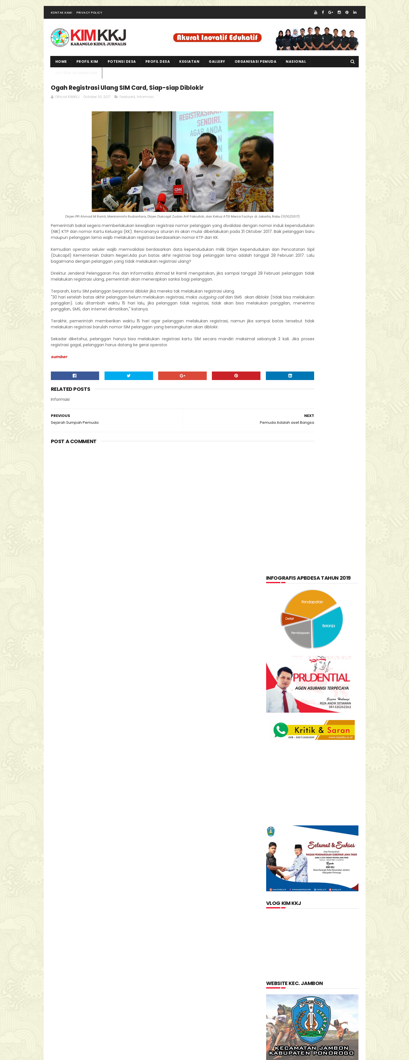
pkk (323, 678)
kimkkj (78, 1054)
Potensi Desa (122, 69)
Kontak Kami (61, 21)
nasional (308, 664)
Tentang (279, 706)
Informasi (145, 107)
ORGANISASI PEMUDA (256, 69)
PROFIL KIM (87, 69)
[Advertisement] (153, 541)
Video (304, 706)
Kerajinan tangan (288, 650)
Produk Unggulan (324, 692)
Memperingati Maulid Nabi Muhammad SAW (323, 778)
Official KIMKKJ (282, 981)
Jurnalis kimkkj (282, 973)
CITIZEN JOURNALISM (76, 81)
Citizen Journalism (316, 609)
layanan (279, 664)
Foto (305, 623)
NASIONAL (296, 69)
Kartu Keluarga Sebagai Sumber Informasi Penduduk (325, 804)
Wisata (329, 706)
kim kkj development (107, 1054)
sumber (59, 403)
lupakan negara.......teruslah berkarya (304, 763)
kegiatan (189, 69)
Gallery (217, 69)
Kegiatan (319, 636)
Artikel (278, 609)
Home (61, 69)
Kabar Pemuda (285, 636)
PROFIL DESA (157, 69)
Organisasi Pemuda (289, 678)
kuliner (325, 650)
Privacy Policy (89, 21)
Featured (127, 107)
